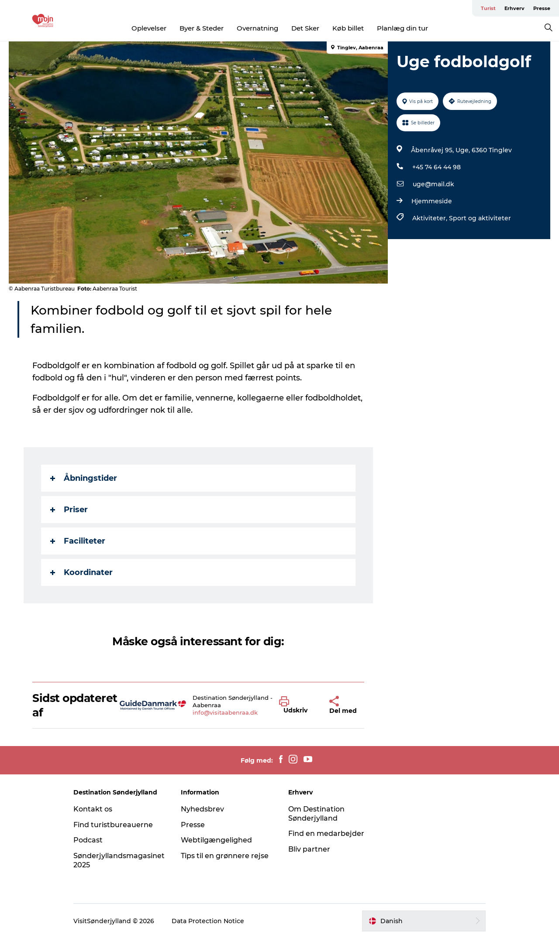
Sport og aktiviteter (480, 218)
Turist (488, 8)
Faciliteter (77, 541)
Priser (69, 509)
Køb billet (348, 28)
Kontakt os (92, 809)
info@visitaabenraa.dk (225, 712)
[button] (297, 705)
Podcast (88, 840)
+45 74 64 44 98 (436, 167)
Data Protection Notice (208, 921)
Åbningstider (83, 478)
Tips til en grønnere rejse (225, 856)
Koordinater (81, 572)
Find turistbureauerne (113, 825)
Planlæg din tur (402, 28)
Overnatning (257, 28)
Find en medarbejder (326, 833)
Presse (541, 8)
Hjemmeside (431, 201)
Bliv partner (309, 849)
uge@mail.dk (433, 184)
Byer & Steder (201, 28)
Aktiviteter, (430, 218)
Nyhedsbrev (202, 809)
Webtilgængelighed (216, 840)
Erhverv (514, 8)
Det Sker (305, 28)
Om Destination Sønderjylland (316, 813)
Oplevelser (148, 28)
